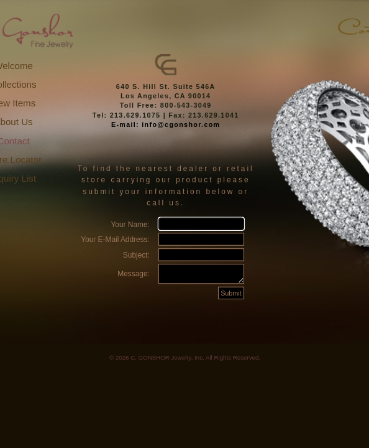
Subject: (136, 255)
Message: (133, 276)
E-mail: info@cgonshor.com (166, 124)
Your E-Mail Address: (115, 239)
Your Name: (130, 224)
